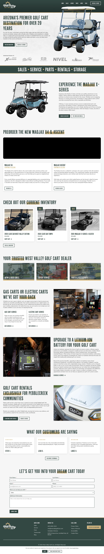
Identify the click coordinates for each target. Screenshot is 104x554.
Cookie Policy (74, 533)
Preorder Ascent (59, 188)
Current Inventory (64, 116)
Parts (77, 3)
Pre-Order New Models (78, 116)
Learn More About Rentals (10, 418)
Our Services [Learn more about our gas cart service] (9, 326)
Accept (44, 551)
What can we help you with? (18, 490)
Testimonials (36, 532)
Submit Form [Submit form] (14, 511)
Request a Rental (24, 418)
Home (62, 3)
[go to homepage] (9, 7)
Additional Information (16, 496)
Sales (67, 3)
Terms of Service (75, 528)
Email (12, 483)
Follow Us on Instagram (93, 527)
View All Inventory (9, 245)
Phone (54, 483)
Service (72, 3)
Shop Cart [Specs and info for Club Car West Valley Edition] (8, 239)
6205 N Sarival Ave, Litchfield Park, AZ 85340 (57, 534)
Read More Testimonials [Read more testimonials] (52, 458)
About (81, 3)
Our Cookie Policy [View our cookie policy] (74, 548)
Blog (86, 3)
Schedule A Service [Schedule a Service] (60, 375)
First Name (13, 477)
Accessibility (74, 531)
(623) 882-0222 (51, 526)
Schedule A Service (21, 44)
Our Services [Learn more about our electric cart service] (33, 326)
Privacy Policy (74, 526)
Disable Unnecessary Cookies (55, 551)
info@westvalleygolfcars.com (55, 528)
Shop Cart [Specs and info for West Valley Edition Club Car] (41, 239)
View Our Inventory (9, 44)
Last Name (56, 477)
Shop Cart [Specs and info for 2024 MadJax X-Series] (74, 239)
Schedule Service (95, 3)
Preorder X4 (8, 188)
